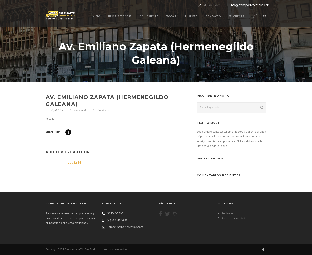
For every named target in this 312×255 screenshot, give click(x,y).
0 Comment (102, 110)
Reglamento (229, 213)
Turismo (191, 16)
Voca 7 (171, 16)
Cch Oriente (149, 16)
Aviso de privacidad (233, 218)
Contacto (213, 16)
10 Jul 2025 (56, 110)
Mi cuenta (237, 16)
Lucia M (81, 110)
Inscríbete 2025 (120, 16)
